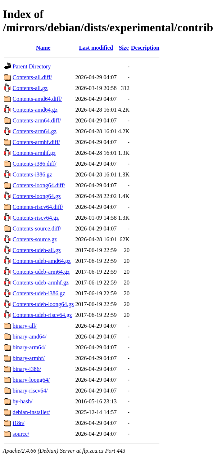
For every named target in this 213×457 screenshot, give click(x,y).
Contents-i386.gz (32, 174)
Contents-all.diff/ (32, 77)
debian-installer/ (31, 412)
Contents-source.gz (35, 239)
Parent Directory (32, 66)
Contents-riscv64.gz (36, 218)
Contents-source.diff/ (37, 228)
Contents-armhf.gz (34, 153)
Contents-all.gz (30, 88)
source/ (21, 434)
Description (145, 48)
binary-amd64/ (29, 336)
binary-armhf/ (29, 358)
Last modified (96, 48)
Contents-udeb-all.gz (37, 250)
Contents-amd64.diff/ (37, 99)
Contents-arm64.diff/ (37, 120)
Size (124, 48)
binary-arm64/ (29, 347)
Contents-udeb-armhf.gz (41, 282)
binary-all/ (25, 326)
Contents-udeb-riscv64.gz (42, 315)
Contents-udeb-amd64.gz (42, 261)
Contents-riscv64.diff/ (38, 207)
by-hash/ (22, 401)
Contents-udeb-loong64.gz (43, 304)
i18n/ (18, 423)
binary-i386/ (27, 369)
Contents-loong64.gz (37, 196)
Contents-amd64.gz (35, 110)
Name (43, 48)
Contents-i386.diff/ (34, 164)
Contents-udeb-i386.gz (39, 293)
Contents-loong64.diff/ (39, 185)
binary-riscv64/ (30, 390)
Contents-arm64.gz (34, 131)
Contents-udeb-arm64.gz (41, 272)
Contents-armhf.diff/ (36, 142)
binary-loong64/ (31, 380)
